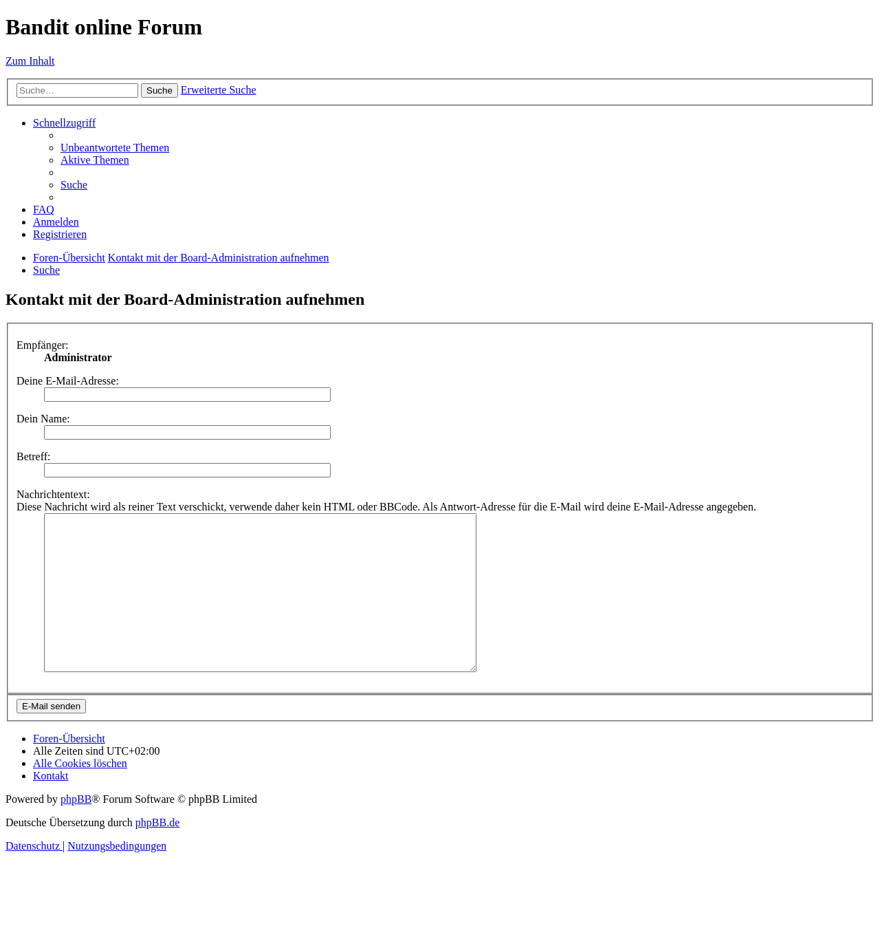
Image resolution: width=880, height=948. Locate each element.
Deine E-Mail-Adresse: (67, 381)
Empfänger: (42, 345)
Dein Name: (43, 418)
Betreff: (33, 456)
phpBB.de (157, 853)
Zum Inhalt (30, 61)
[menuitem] (114, 147)
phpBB (75, 830)
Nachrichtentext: (53, 494)
